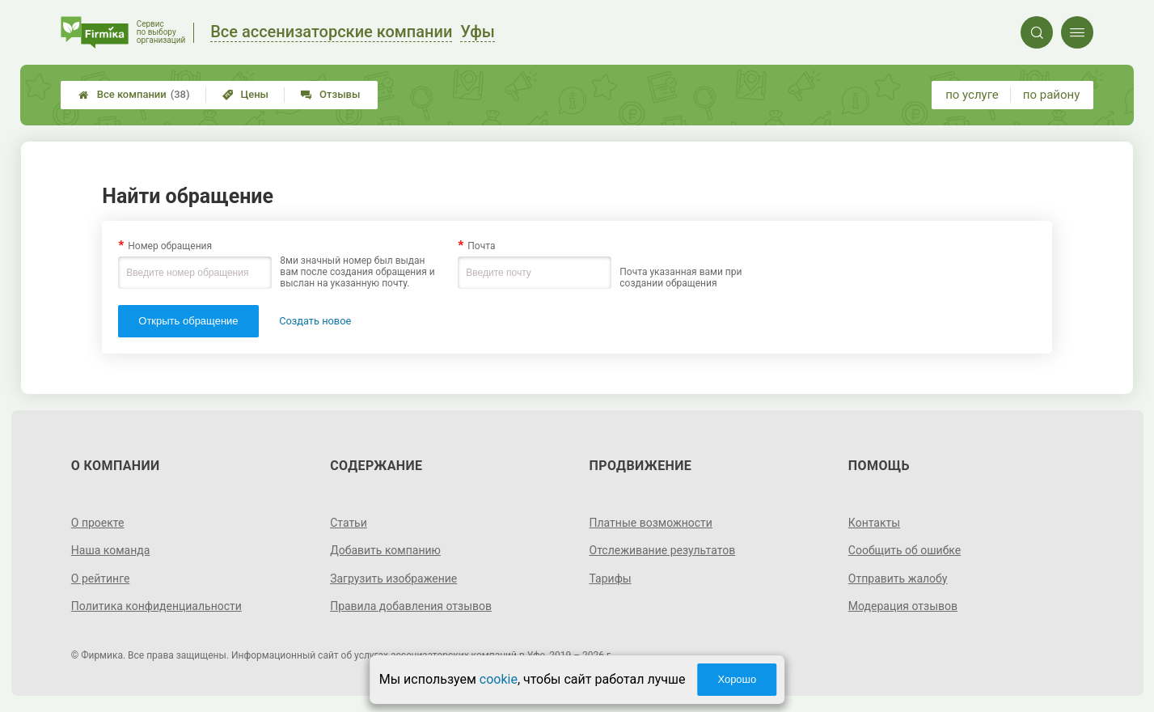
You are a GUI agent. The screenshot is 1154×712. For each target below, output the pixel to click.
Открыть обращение (188, 321)
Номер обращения (170, 246)
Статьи (348, 522)
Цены (245, 94)
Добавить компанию (385, 550)
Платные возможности (651, 522)
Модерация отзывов (902, 606)
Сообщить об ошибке (904, 550)
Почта (481, 246)
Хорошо (736, 679)
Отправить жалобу (898, 578)
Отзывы (330, 94)
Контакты (874, 522)
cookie (499, 679)
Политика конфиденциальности (156, 606)
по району (1051, 94)
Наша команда (110, 550)
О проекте (98, 522)
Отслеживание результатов (663, 550)
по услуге (972, 94)
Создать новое (315, 321)
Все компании (134, 94)
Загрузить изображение (393, 578)
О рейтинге (100, 578)
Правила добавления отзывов (411, 606)
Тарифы (611, 578)
